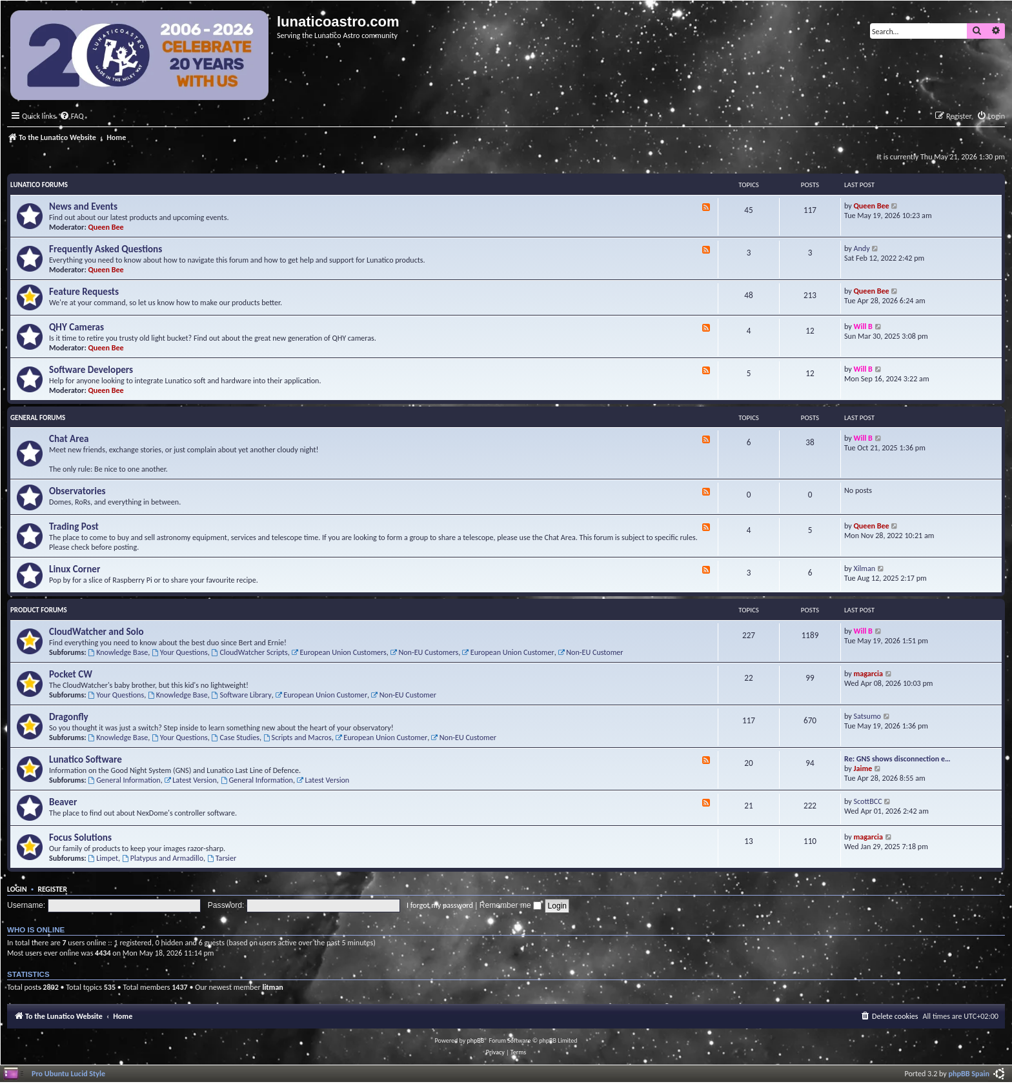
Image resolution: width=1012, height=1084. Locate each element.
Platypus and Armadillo (162, 858)
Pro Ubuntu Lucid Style (68, 1073)
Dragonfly (68, 717)
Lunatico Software (85, 759)
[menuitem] (71, 116)
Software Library (242, 694)
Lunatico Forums (39, 185)
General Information (124, 780)
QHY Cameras (76, 327)
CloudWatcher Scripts (250, 652)
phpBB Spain (969, 1073)
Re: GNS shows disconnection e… (897, 758)
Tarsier (221, 858)
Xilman (865, 568)
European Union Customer (508, 652)
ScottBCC (868, 801)
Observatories (77, 491)
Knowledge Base (118, 652)
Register (52, 889)
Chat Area (69, 439)
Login (17, 889)
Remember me (510, 905)
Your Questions (180, 652)
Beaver (63, 802)
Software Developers (91, 370)
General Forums (37, 418)
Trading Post (74, 526)
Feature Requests (84, 291)
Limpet (103, 858)
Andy (862, 248)
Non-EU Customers (424, 652)
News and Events (83, 206)
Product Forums (38, 610)
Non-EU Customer (590, 652)
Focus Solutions (80, 837)
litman (272, 987)
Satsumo (867, 716)
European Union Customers (339, 652)
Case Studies (235, 737)
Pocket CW (70, 674)
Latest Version (190, 780)
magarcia (868, 673)
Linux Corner (74, 569)
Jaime (863, 768)
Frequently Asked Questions (105, 249)
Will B (863, 326)
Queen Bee (106, 227)
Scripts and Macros (297, 737)
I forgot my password (440, 905)
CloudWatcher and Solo (96, 631)
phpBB (476, 1040)
